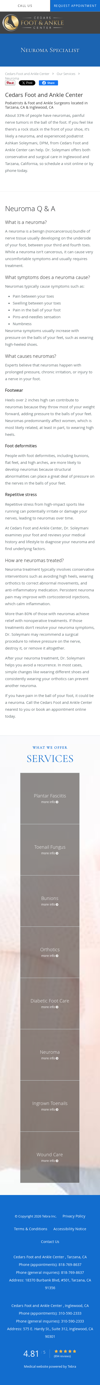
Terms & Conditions (30, 1228)
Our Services (66, 73)
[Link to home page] (43, 23)
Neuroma (12, 78)
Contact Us (50, 1241)
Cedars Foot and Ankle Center (27, 73)
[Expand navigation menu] (93, 23)
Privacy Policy (74, 1216)
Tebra (72, 1366)
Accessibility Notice (69, 1228)
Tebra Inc (49, 1216)
